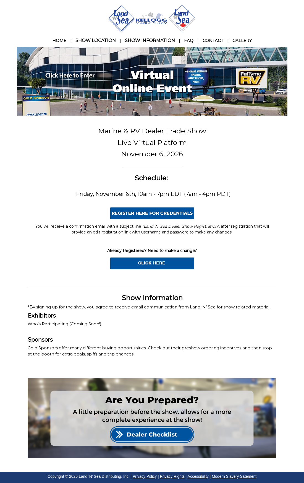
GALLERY (242, 40)
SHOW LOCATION (95, 40)
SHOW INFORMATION (150, 40)
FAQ (188, 40)
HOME (59, 40)
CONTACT (213, 40)
